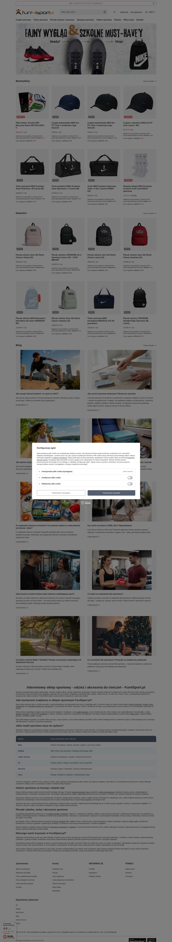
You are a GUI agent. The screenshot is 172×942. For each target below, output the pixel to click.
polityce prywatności (60, 458)
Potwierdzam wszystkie (111, 493)
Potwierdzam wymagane (61, 493)
